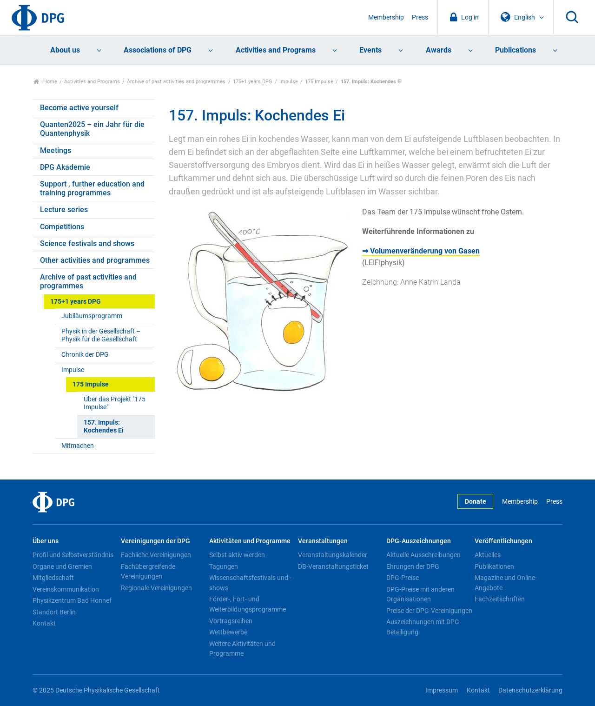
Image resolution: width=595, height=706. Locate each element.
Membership (386, 17)
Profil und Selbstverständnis (73, 555)
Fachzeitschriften (500, 599)
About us (65, 50)
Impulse (288, 82)
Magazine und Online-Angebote (506, 583)
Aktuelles (488, 555)
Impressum (441, 690)
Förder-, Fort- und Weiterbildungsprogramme (247, 604)
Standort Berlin (54, 612)
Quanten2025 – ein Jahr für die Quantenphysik (92, 129)
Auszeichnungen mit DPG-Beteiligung (423, 627)
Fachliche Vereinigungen (156, 555)
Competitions (62, 226)
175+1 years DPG (252, 82)
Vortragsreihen (230, 621)
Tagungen (223, 566)
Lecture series (64, 209)
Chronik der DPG (85, 355)
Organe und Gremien (62, 566)
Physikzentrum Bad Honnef (72, 600)
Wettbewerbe (228, 632)
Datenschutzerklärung (530, 690)
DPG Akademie (65, 167)
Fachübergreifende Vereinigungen (148, 571)
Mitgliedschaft (53, 577)
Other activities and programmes (95, 260)
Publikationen (494, 566)
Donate (475, 502)
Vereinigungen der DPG (155, 541)
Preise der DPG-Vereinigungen (429, 610)
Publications (515, 50)
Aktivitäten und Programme (250, 541)
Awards (438, 50)
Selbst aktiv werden (237, 555)
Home (45, 82)
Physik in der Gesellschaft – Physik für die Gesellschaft (100, 335)
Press (420, 17)
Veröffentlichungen (503, 541)
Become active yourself (79, 107)
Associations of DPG (158, 50)
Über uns (46, 541)
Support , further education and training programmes (92, 188)
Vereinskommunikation (66, 589)
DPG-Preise (402, 577)
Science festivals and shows (87, 243)
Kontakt (44, 623)
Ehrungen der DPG (412, 566)
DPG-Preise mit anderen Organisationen (420, 594)
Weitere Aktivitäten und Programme (242, 649)
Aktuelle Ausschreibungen (423, 555)
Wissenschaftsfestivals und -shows (250, 583)
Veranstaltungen (323, 541)
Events (370, 50)
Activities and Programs (276, 50)
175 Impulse (319, 82)
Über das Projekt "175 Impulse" (114, 403)
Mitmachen (77, 446)
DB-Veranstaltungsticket (333, 566)
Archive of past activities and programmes (176, 82)
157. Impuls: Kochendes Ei (104, 426)
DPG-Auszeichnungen (418, 541)
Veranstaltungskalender (332, 555)
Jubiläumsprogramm (91, 316)
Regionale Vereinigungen (156, 588)
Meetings (55, 150)
